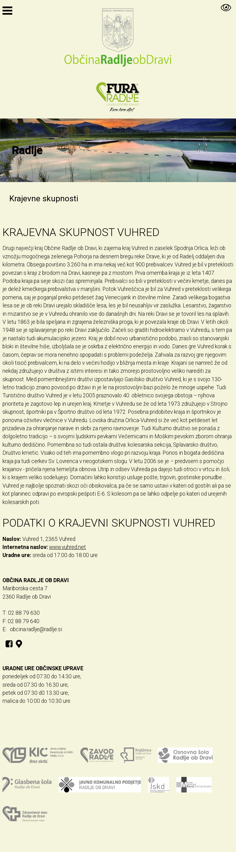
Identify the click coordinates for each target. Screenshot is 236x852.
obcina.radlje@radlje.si (36, 629)
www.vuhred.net (67, 547)
